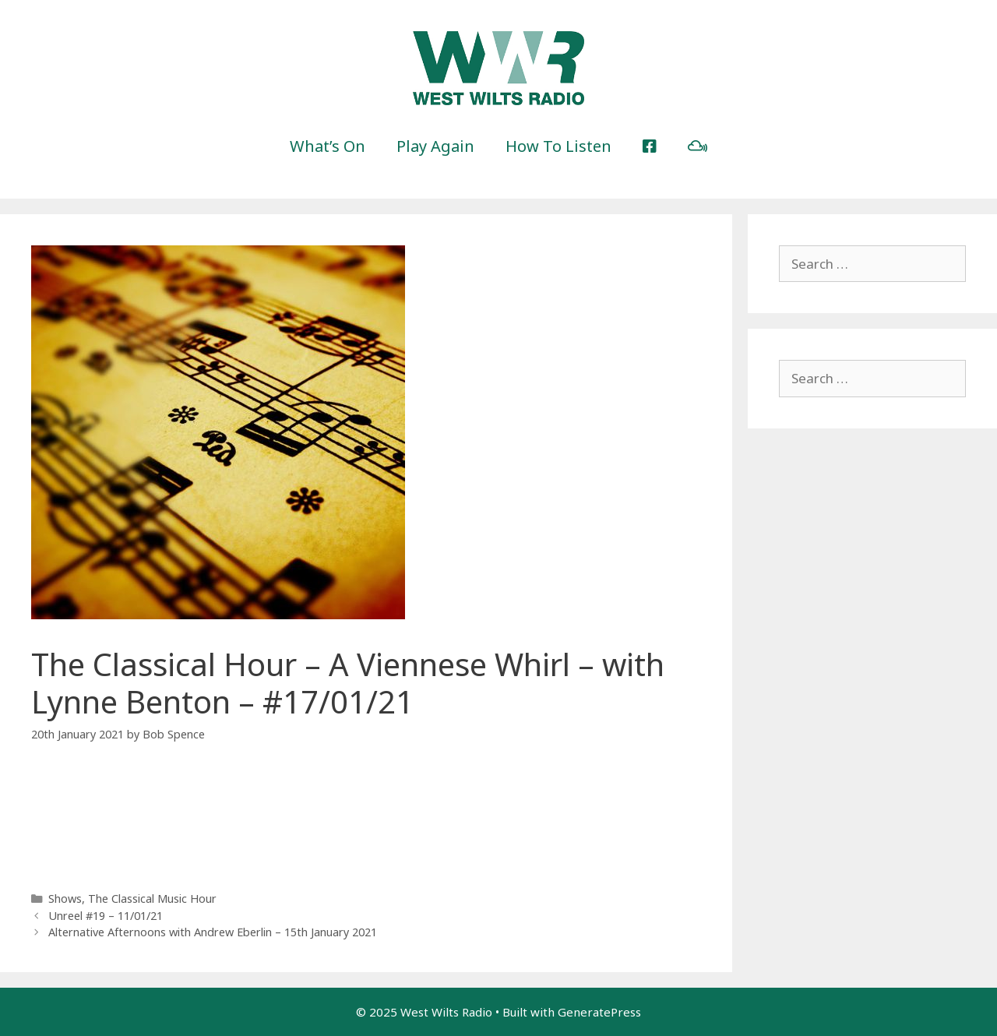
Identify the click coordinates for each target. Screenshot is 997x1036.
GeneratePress (599, 1012)
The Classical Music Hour (152, 898)
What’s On (327, 146)
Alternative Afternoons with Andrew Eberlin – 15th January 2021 (212, 932)
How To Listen (558, 146)
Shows (65, 898)
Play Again (435, 146)
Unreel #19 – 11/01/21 (105, 915)
